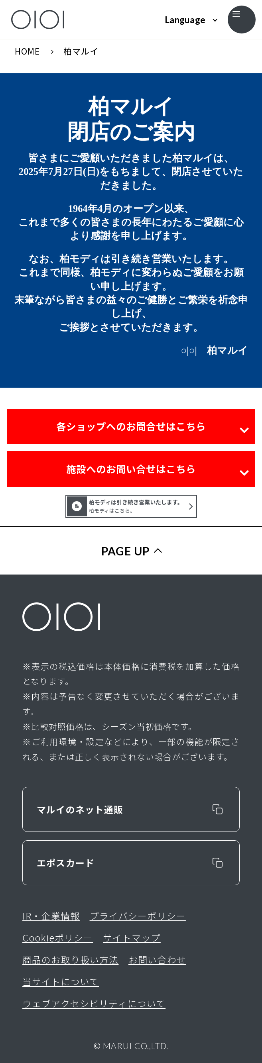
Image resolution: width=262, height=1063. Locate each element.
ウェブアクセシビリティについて (93, 1003)
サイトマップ (132, 937)
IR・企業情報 (51, 915)
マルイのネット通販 (80, 809)
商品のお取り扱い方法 (70, 959)
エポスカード (66, 862)
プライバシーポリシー (138, 915)
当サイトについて (60, 981)
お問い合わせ (157, 959)
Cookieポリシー (57, 937)
